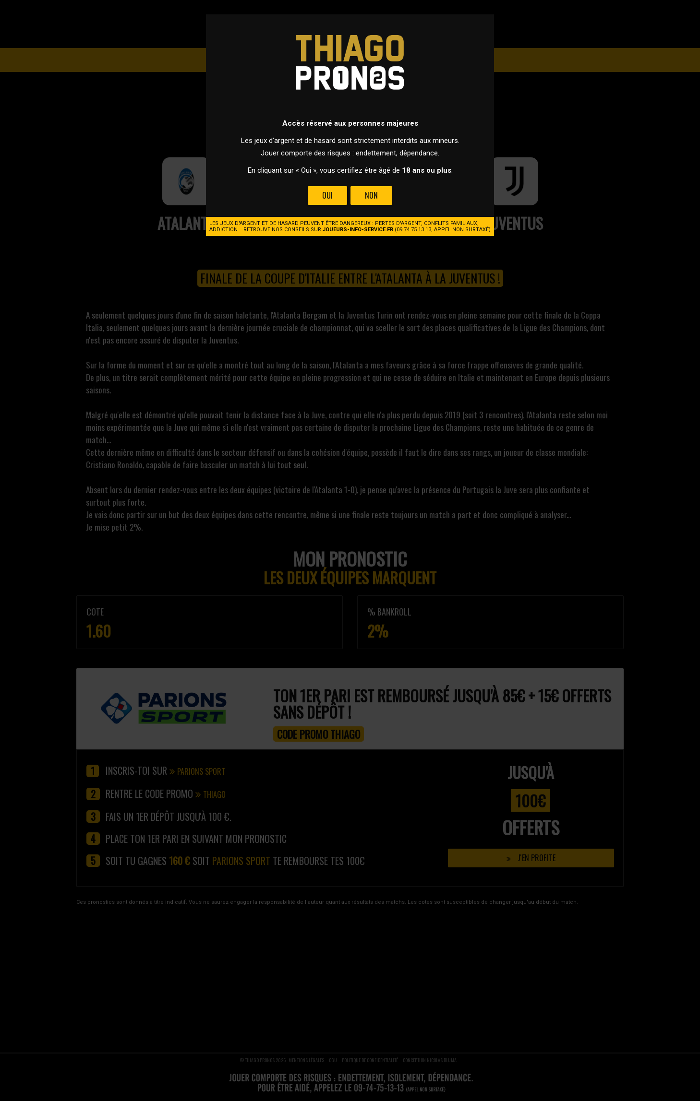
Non (371, 195)
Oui (327, 195)
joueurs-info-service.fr (358, 229)
